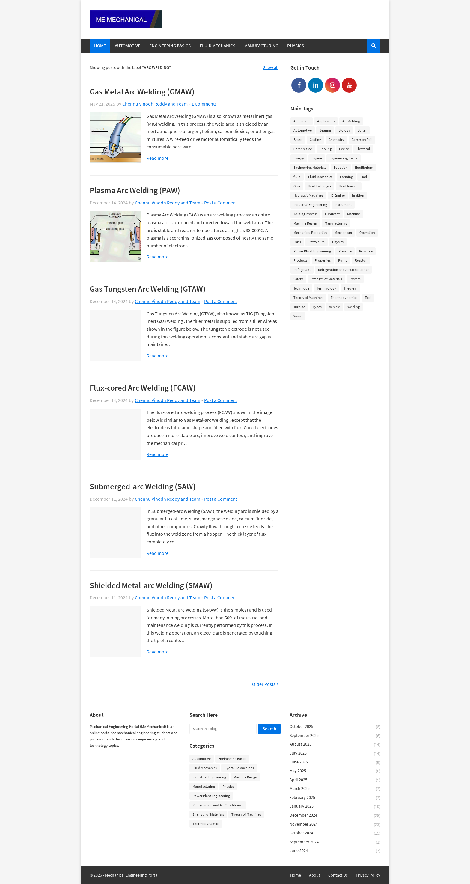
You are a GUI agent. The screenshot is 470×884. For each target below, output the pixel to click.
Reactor (361, 260)
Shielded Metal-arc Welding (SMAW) (151, 585)
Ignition (358, 195)
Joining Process (305, 214)
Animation (301, 121)
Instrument (343, 204)
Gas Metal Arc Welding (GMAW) (142, 91)
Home (295, 875)
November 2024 (335, 824)
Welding (353, 307)
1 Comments (204, 104)
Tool (368, 297)
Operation (367, 232)
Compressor (302, 149)
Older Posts (263, 684)
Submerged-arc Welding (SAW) (143, 486)
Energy (298, 158)
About (314, 875)
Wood (297, 316)
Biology (344, 130)
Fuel (363, 176)
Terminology (326, 288)
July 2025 (335, 753)
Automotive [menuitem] (127, 46)
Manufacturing (336, 223)
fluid (297, 176)
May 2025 (335, 771)
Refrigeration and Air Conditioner (343, 269)
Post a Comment (220, 203)
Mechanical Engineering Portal (132, 875)
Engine (316, 158)
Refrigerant (302, 269)
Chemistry (336, 139)
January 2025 (335, 806)
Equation (341, 167)
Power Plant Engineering (312, 251)
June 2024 (335, 851)
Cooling (326, 149)
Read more (157, 158)
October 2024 (335, 833)
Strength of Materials (326, 279)
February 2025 (335, 798)
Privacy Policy (368, 875)
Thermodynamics (344, 297)
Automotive (302, 130)
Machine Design (305, 223)
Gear (296, 186)
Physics (338, 242)
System (355, 279)
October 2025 (335, 727)
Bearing (325, 130)
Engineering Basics (343, 158)
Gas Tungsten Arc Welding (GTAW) (148, 289)
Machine (353, 214)
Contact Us (338, 875)
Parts (297, 242)
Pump (342, 260)
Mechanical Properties (310, 232)
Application (326, 121)
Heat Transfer (349, 186)
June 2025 (335, 762)
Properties (323, 260)
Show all (270, 67)
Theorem (350, 288)
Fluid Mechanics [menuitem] (217, 46)
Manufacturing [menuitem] (261, 46)
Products (300, 260)
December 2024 (335, 815)
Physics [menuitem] (295, 46)
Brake (297, 139)
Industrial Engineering (310, 204)
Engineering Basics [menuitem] (170, 46)
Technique (301, 288)
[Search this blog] (222, 729)
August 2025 (335, 744)
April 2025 (335, 780)
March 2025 (335, 789)
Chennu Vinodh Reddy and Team (155, 104)
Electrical (363, 149)
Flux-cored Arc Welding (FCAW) (143, 387)
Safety (298, 279)
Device (344, 149)
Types (317, 307)
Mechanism (343, 232)
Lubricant (332, 214)
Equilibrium (364, 167)
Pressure (345, 251)
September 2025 (335, 736)
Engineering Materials (309, 167)
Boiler (362, 130)
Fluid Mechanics (320, 176)
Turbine (299, 307)
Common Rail (362, 139)
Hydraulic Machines (308, 195)
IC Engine (338, 195)
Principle (366, 251)
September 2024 (335, 842)
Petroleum (316, 242)
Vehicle (334, 307)
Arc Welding (351, 121)
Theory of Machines (308, 297)
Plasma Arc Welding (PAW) (135, 190)
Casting (315, 139)
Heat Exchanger (319, 186)
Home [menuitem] (100, 46)
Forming (346, 176)
